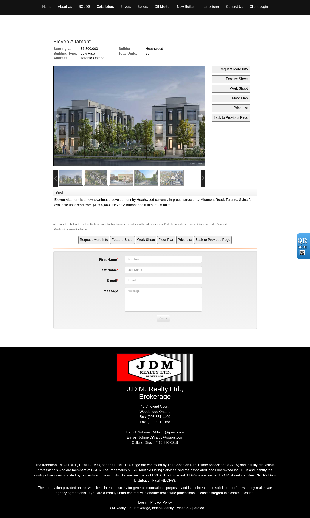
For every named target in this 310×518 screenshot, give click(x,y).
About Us (65, 6)
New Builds (185, 6)
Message (111, 291)
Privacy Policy (161, 502)
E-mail (112, 280)
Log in (143, 502)
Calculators (105, 6)
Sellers (143, 6)
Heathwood (145, 200)
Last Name (108, 270)
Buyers (125, 6)
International (210, 6)
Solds (84, 6)
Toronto (231, 200)
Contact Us (234, 6)
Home (46, 6)
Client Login (259, 6)
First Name (108, 259)
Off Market (162, 6)
